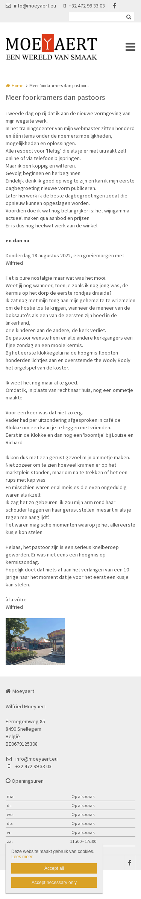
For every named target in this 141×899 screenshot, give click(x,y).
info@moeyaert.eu (31, 5)
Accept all (54, 868)
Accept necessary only (54, 882)
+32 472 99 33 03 (84, 5)
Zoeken (128, 16)
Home (17, 85)
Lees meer (22, 856)
